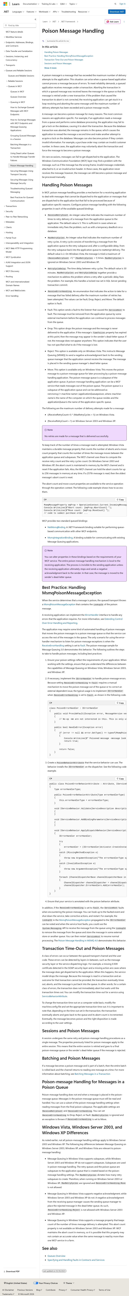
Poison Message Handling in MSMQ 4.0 (78, 940)
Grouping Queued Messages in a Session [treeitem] (23, 137)
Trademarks (7, 1294)
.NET (54, 21)
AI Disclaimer (8, 1289)
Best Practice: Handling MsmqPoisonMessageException (68, 55)
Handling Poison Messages (56, 52)
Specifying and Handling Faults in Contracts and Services (76, 1259)
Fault (82, 645)
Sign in (122, 3)
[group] (84, 509)
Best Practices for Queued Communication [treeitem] (21, 199)
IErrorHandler (92, 614)
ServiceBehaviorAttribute (54, 996)
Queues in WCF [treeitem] (17, 91)
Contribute (50, 1289)
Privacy (62, 1289)
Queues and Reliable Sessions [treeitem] (21, 75)
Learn (45, 21)
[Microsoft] (5, 4)
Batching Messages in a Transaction (92, 1073)
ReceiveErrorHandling (53, 645)
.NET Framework (68, 21)
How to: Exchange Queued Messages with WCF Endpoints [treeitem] (22, 111)
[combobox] (19, 25)
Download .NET (117, 11)
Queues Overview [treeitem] (18, 96)
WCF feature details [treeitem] (14, 31)
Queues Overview (56, 1255)
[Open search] (115, 4)
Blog (38, 1289)
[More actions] (124, 21)
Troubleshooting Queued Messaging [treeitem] (21, 190)
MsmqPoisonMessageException (59, 604)
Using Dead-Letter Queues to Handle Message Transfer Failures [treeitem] (22, 157)
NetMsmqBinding (56, 527)
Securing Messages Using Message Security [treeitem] (21, 181)
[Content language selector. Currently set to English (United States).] (15, 1283)
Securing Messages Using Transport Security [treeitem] (21, 172)
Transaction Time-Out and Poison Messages (63, 59)
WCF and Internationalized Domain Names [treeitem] (17, 283)
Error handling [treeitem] (12, 295)
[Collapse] (35, 19)
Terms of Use (104, 1289)
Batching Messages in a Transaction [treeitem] (20, 146)
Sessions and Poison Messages (57, 63)
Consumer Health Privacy (82, 1289)
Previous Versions (25, 1289)
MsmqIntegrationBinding (60, 537)
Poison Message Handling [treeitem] (21, 165)
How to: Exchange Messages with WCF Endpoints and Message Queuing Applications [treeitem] (23, 125)
